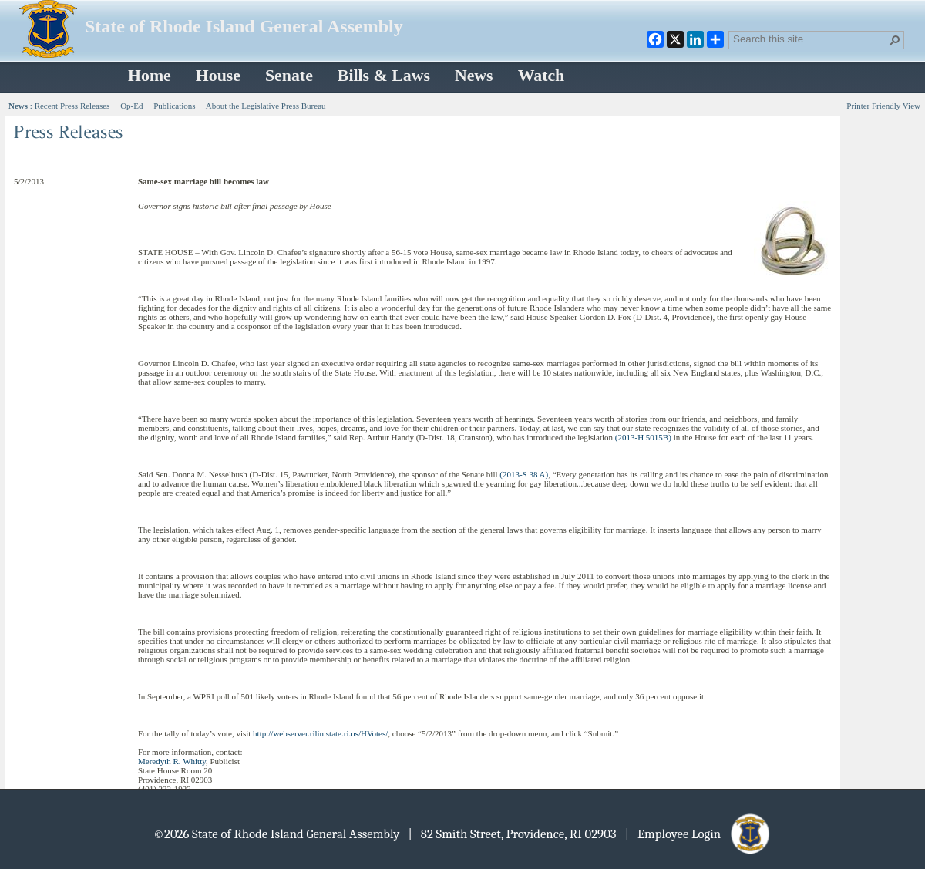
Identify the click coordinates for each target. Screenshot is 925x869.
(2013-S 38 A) (524, 474)
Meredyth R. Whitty (172, 761)
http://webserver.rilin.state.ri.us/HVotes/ (320, 733)
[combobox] (810, 38)
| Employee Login (698, 834)
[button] (894, 40)
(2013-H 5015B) (643, 437)
